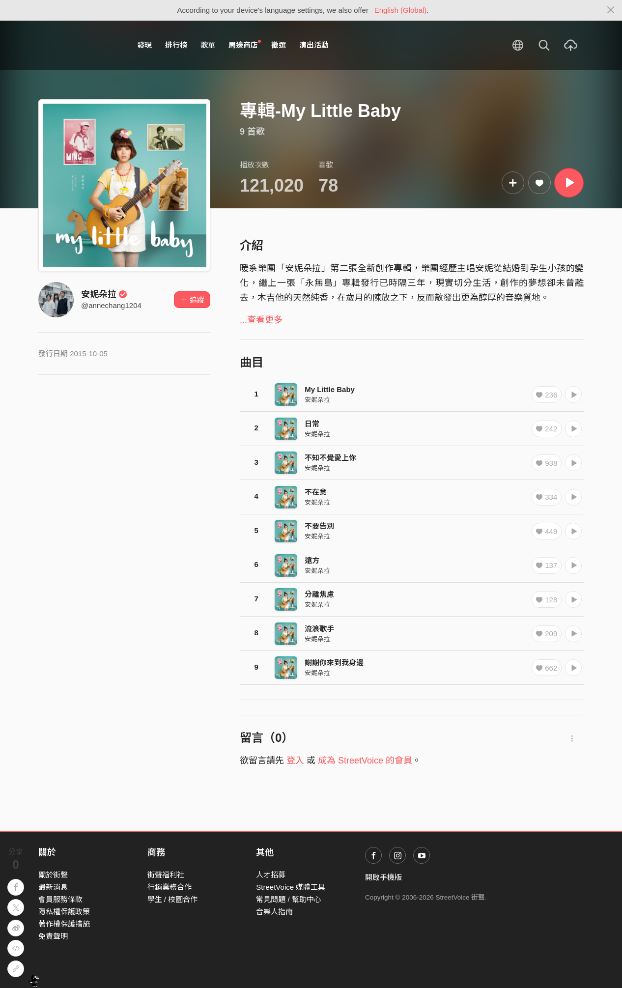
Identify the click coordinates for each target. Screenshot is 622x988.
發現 (144, 45)
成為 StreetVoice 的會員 (365, 760)
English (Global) (400, 10)
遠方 (312, 560)
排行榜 (176, 45)
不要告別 (319, 526)
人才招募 (270, 875)
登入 (295, 760)
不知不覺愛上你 (330, 457)
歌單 (207, 45)
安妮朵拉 (104, 294)
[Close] (611, 10)
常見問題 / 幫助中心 (288, 899)
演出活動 (314, 45)
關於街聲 (53, 875)
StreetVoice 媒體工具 (290, 887)
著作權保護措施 (64, 924)
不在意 (316, 492)
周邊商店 (244, 45)
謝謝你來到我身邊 (334, 662)
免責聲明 (53, 936)
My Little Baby (330, 389)
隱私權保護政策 (64, 911)
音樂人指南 (274, 911)
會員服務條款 (60, 899)
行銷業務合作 (169, 887)
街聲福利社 (165, 875)
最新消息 (53, 887)
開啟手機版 (383, 877)
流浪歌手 (319, 628)
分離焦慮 (319, 594)
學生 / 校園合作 (172, 899)
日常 (312, 424)
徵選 (278, 45)
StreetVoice (78, 45)
